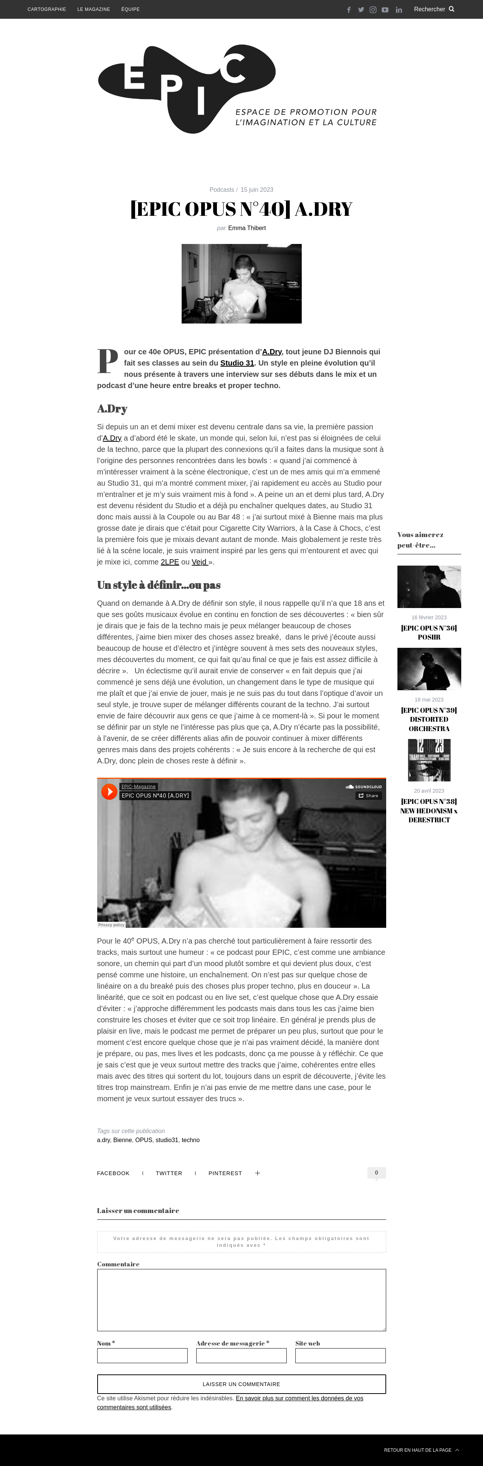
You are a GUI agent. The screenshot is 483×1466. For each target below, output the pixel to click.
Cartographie (47, 9)
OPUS (143, 1140)
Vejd (200, 562)
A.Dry (271, 352)
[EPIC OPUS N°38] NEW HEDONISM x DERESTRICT (429, 810)
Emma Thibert (247, 228)
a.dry (103, 1140)
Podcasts (222, 190)
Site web (307, 1343)
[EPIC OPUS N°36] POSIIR (429, 632)
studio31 (167, 1140)
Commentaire (118, 1264)
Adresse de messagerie (232, 1343)
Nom (106, 1343)
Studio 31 (237, 363)
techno (191, 1140)
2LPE (170, 562)
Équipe (131, 9)
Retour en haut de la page (421, 1450)
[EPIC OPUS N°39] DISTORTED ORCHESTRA (429, 719)
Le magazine (93, 9)
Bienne (122, 1140)
